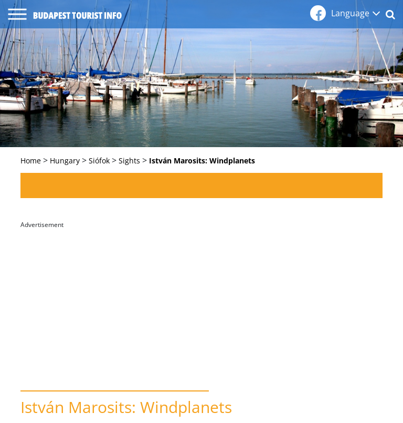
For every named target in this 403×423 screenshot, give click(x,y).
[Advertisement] (201, 306)
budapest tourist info (77, 15)
